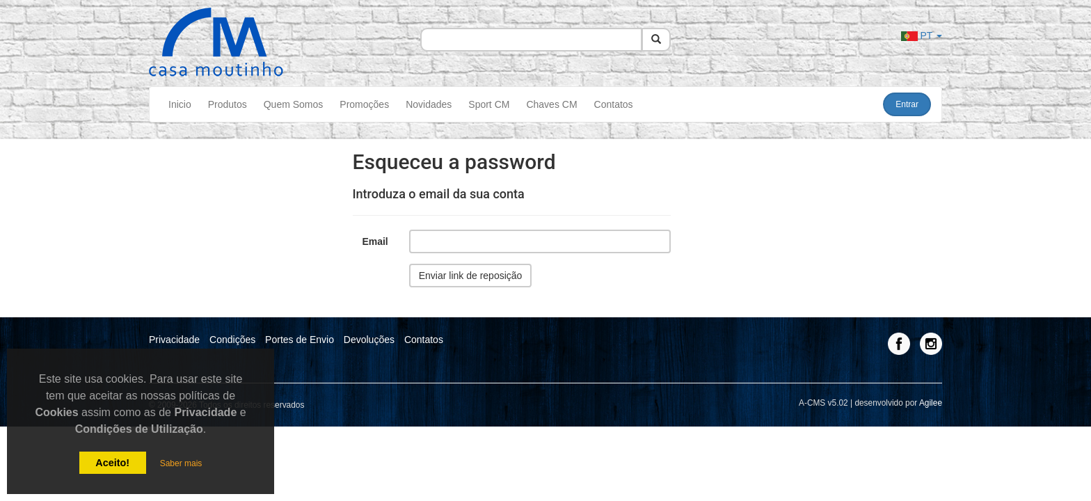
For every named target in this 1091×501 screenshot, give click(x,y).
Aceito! (112, 462)
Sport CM (488, 104)
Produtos (227, 104)
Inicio (179, 104)
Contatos (613, 104)
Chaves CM (551, 104)
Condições (232, 339)
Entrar (906, 104)
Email (375, 241)
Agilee (930, 403)
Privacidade (174, 339)
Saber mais (181, 463)
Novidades (429, 104)
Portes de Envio (299, 339)
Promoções (364, 104)
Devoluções (369, 339)
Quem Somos (294, 104)
